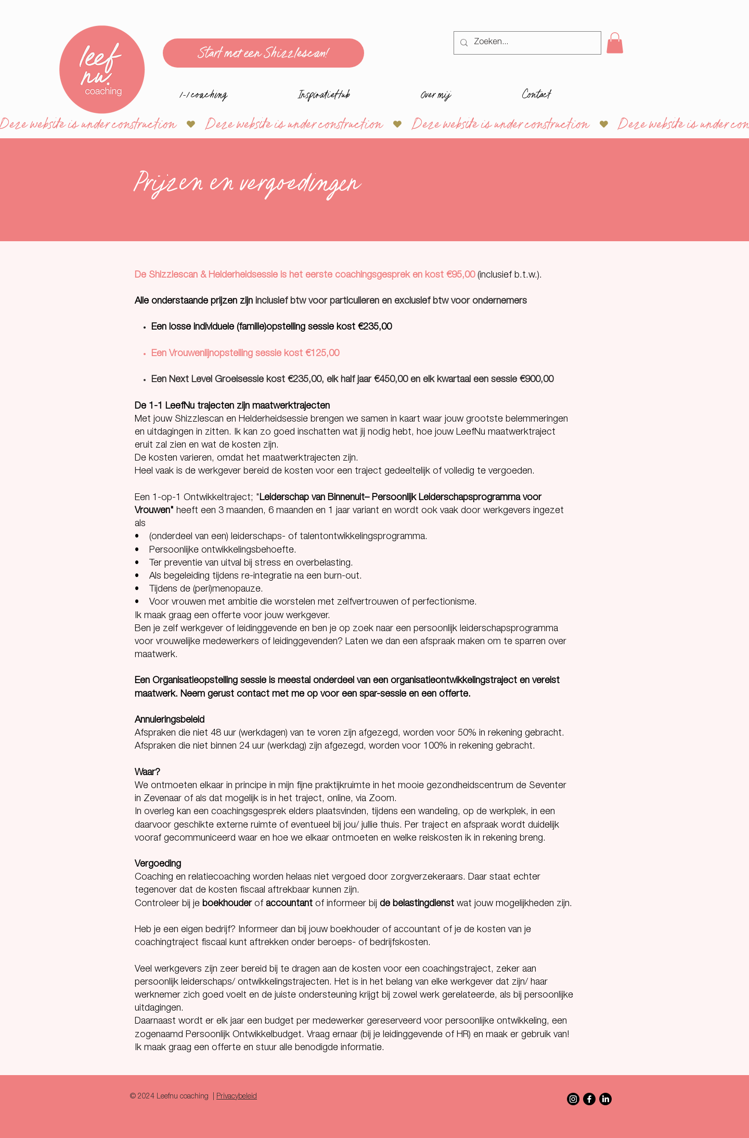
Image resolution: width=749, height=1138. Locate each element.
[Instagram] (573, 1099)
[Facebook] (589, 1099)
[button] (615, 43)
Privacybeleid (236, 1097)
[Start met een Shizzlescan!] (263, 53)
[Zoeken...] (526, 43)
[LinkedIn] (605, 1099)
